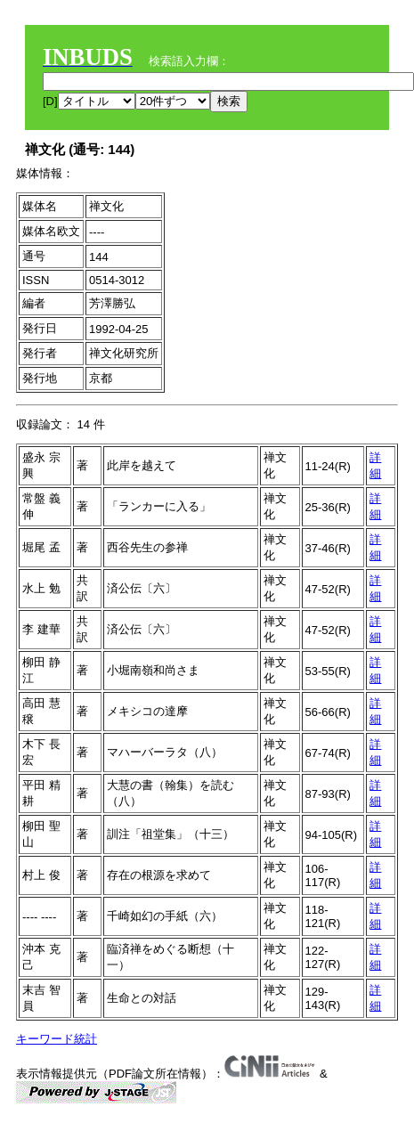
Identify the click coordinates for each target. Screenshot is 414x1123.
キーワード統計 (56, 1039)
